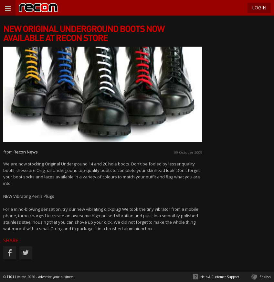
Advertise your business (55, 277)
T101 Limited (16, 277)
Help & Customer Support (219, 277)
